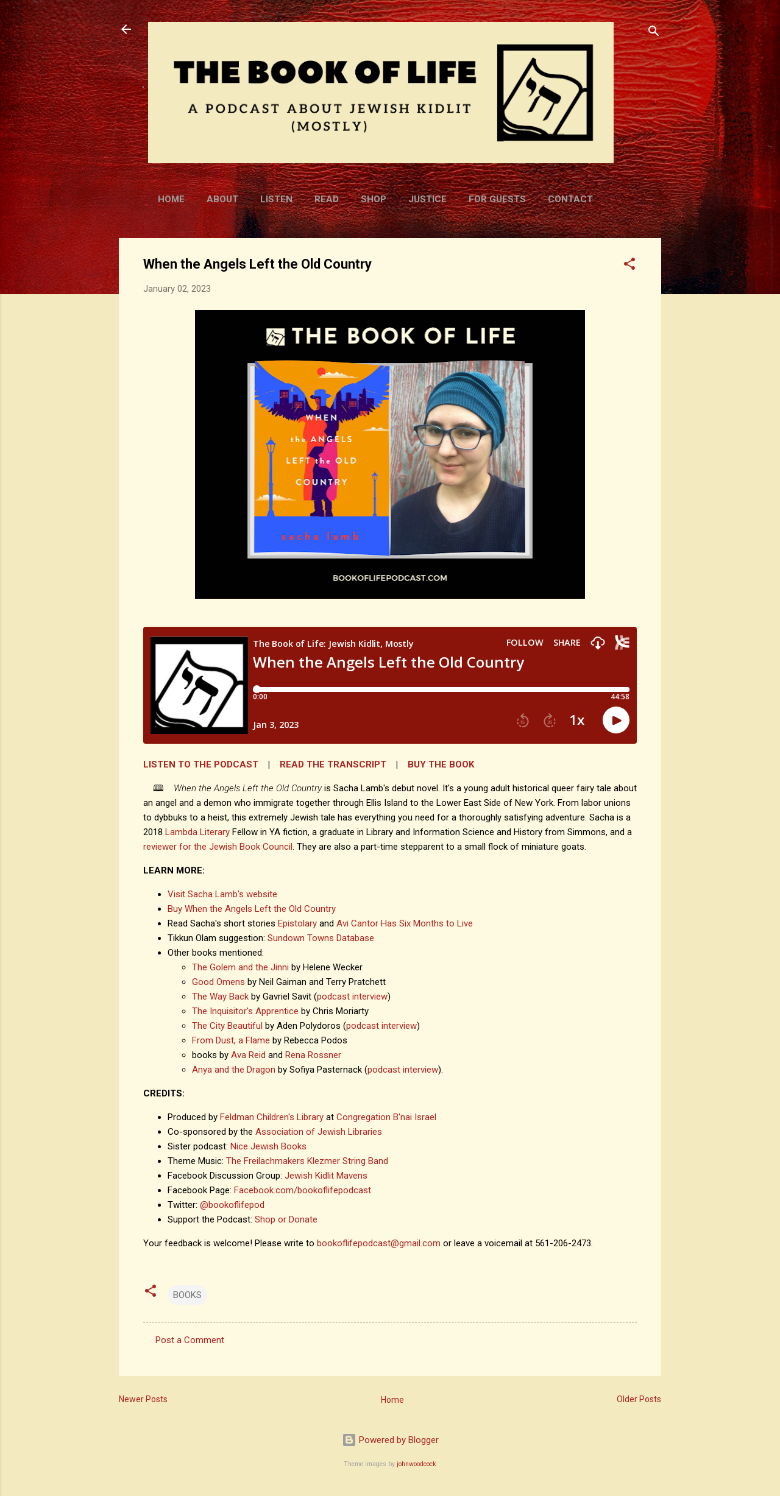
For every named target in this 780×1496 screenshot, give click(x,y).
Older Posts (639, 1399)
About (222, 199)
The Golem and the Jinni (240, 967)
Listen (276, 199)
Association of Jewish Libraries (318, 1131)
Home (171, 199)
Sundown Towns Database (321, 938)
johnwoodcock (416, 1464)
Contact (570, 199)
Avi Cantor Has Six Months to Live (404, 923)
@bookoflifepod (232, 1204)
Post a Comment (189, 1340)
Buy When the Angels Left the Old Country (252, 908)
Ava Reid (248, 1055)
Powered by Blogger (390, 1439)
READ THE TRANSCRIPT (333, 764)
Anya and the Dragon (233, 1069)
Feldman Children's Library (272, 1117)
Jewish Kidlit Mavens (326, 1175)
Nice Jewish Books (268, 1146)
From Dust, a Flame (231, 1040)
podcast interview (352, 996)
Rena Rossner (313, 1055)
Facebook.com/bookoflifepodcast (302, 1190)
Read (326, 199)
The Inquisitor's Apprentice (245, 1011)
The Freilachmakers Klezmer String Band (307, 1161)
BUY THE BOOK (441, 764)
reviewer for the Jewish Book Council (217, 846)
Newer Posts (143, 1399)
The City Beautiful (227, 1025)
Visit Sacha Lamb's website (222, 894)
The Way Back (220, 996)
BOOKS (187, 1295)
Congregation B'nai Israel (386, 1117)
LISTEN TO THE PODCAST (200, 764)
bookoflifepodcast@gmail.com (379, 1243)
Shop (373, 199)
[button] (629, 265)
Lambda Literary (197, 832)
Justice (427, 199)
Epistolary (297, 923)
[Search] (654, 33)
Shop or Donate (286, 1219)
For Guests (497, 199)
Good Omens (218, 981)
